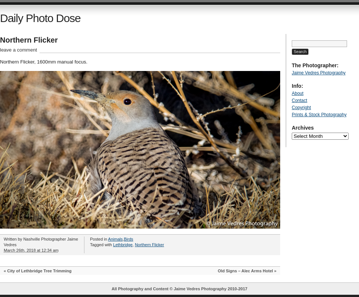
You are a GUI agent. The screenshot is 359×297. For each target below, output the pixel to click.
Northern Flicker (29, 40)
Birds (128, 239)
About (297, 93)
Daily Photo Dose (40, 18)
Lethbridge (123, 244)
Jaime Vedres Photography (319, 72)
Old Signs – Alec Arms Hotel (245, 271)
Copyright (301, 107)
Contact (299, 100)
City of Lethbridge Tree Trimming (39, 271)
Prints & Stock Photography (319, 114)
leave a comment (18, 50)
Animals (115, 239)
